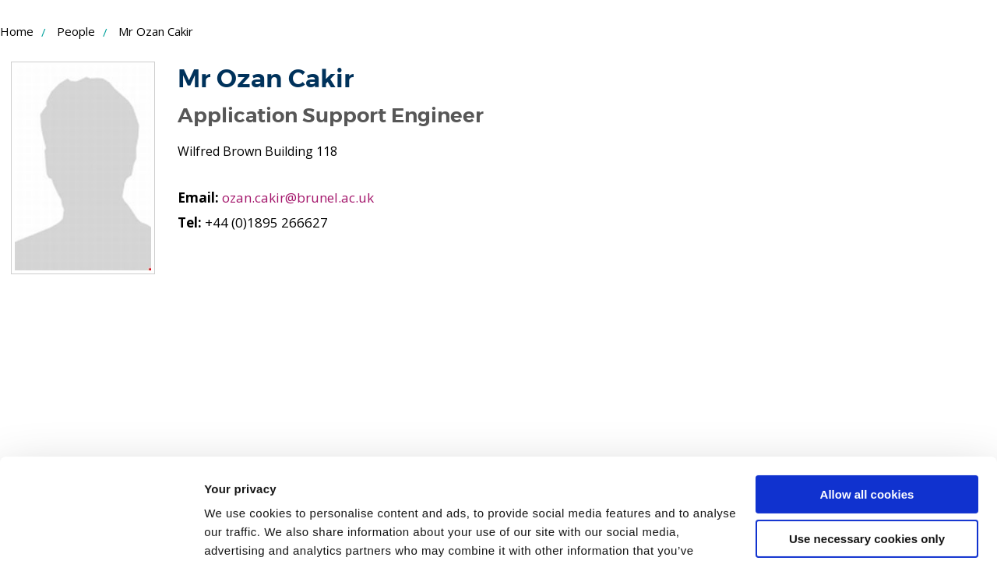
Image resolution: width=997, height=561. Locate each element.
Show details (240, 530)
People (76, 31)
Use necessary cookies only (867, 437)
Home (16, 31)
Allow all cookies (867, 393)
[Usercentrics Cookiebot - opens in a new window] (101, 530)
